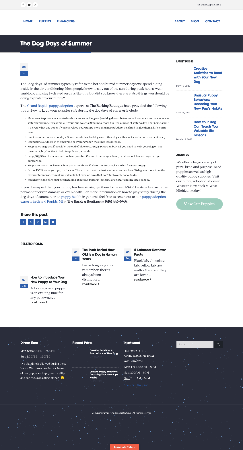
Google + (45, 222)
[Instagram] (35, 4)
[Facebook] (23, 4)
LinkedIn (38, 222)
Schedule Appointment (209, 4)
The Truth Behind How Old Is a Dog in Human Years (99, 254)
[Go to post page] (43, 260)
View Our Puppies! (199, 204)
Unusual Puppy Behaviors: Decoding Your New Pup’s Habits (104, 374)
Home (28, 21)
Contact (212, 21)
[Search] (218, 344)
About (179, 21)
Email (53, 222)
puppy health (71, 196)
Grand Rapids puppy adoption (50, 105)
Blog (195, 21)
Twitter (31, 222)
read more (39, 302)
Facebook (23, 222)
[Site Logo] (121, 22)
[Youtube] (29, 4)
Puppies (45, 21)
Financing (66, 21)
